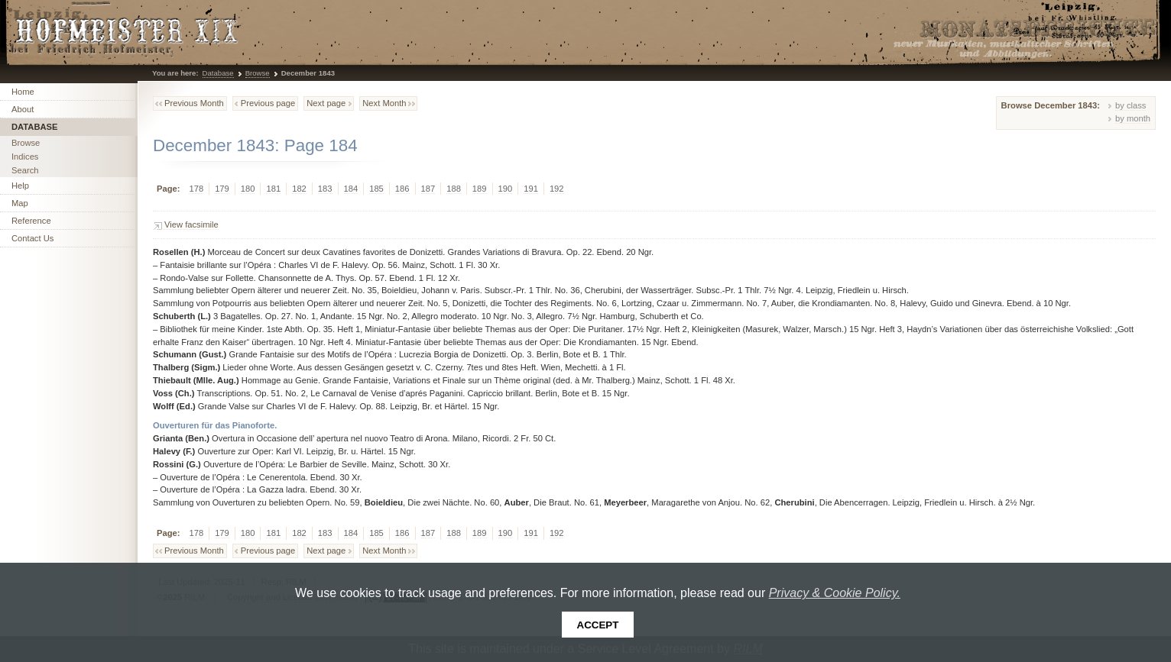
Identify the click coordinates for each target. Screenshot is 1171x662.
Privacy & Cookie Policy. (834, 592)
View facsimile (191, 224)
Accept (598, 625)
